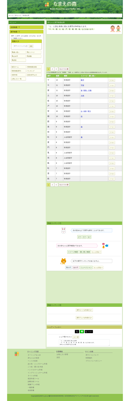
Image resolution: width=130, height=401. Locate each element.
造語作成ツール (33, 378)
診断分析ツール (33, 381)
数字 (82, 80)
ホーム (11, 15)
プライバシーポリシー (94, 361)
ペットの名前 (32, 361)
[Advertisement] (26, 116)
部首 (14, 60)
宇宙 (82, 85)
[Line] (82, 331)
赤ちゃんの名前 (33, 358)
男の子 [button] (68, 267)
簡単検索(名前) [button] (32, 67)
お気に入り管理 (62, 354)
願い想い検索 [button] (85, 252)
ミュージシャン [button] (86, 267)
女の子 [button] (75, 267)
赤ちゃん (18, 15)
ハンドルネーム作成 (35, 370)
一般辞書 (31, 387)
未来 (85, 111)
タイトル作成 (32, 375)
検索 (31, 46)
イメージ (31, 52)
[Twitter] (77, 331)
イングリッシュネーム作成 (37, 373)
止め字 (15, 56)
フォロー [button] (88, 331)
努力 (89, 111)
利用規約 (89, 358)
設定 (58, 357)
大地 (82, 96)
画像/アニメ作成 (34, 384)
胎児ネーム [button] (15, 67)
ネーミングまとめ (34, 355)
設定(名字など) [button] (32, 75)
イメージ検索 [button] (73, 252)
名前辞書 (31, 390)
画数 (29, 56)
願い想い (15, 52)
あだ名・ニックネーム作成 (37, 364)
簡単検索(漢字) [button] (16, 71)
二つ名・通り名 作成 (35, 367)
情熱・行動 (87, 90)
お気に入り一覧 (17, 79)
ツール (111, 80)
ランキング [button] (30, 71)
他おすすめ (63, 69)
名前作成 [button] (14, 75)
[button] (79, 237)
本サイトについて (92, 355)
